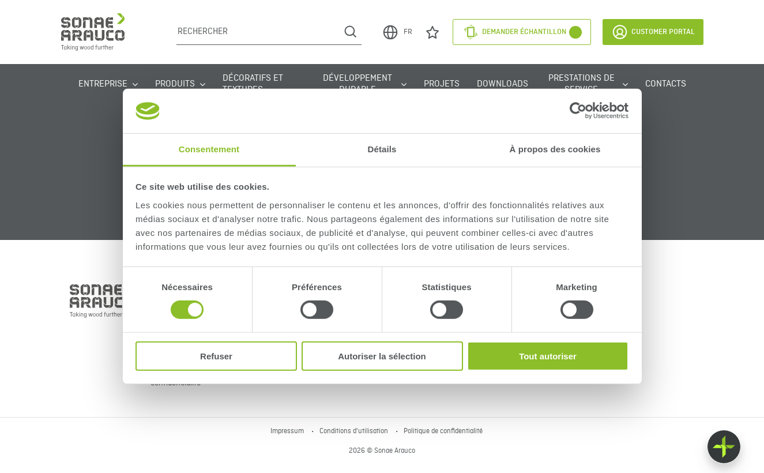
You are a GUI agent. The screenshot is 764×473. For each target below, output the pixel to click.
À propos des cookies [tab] (555, 149)
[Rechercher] (258, 31)
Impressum (288, 431)
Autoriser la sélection (382, 356)
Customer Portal (653, 32)
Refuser (216, 356)
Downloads (502, 84)
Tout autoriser (548, 356)
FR (397, 32)
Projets (442, 84)
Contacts (665, 84)
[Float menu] (724, 447)
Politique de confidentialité (443, 431)
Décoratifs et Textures (253, 84)
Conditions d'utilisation (354, 431)
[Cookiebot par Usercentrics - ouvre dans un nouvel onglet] (578, 110)
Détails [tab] (382, 149)
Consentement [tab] (209, 149)
